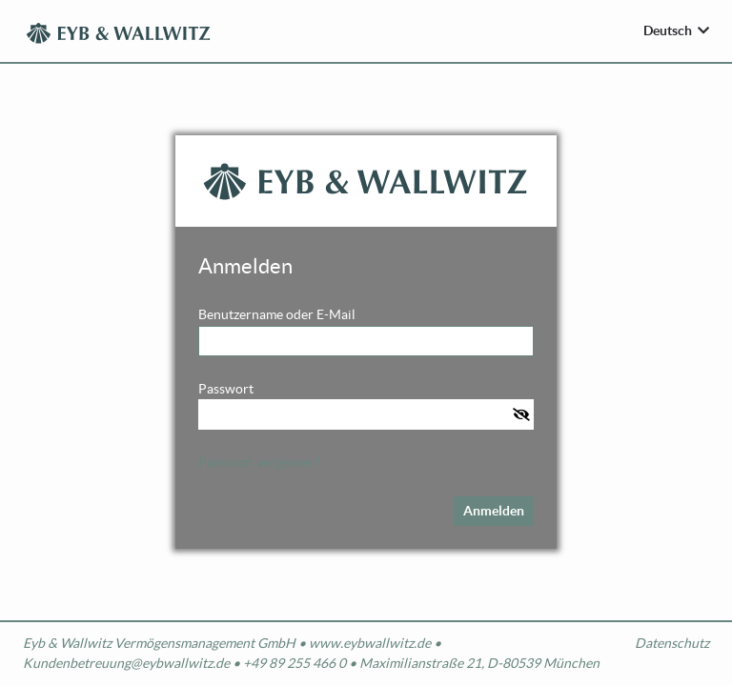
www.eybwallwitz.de (370, 643)
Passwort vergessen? (259, 462)
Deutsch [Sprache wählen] (667, 30)
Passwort (226, 388)
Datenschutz (672, 643)
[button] (523, 414)
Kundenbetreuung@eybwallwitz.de (126, 663)
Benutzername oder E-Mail (277, 314)
